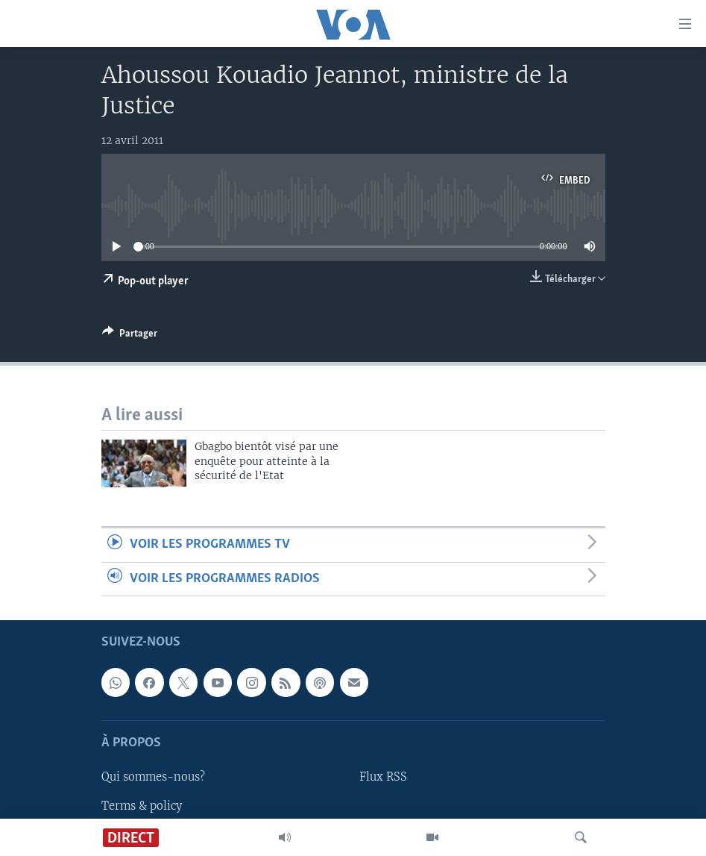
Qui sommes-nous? (153, 777)
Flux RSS (383, 777)
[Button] (129, 336)
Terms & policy (141, 806)
